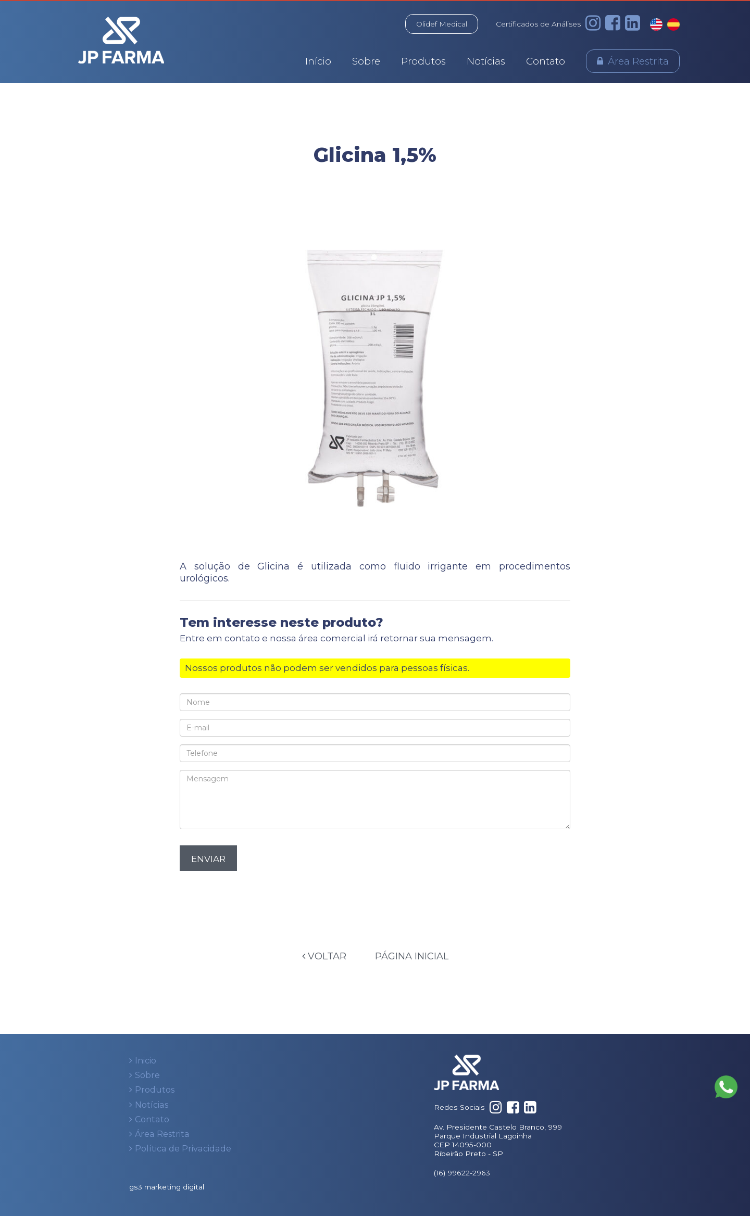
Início (318, 61)
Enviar (208, 859)
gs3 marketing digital (166, 1187)
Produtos (423, 61)
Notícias (486, 61)
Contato (545, 61)
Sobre (366, 61)
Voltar (324, 956)
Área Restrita (638, 61)
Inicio (145, 1061)
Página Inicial (411, 956)
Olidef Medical (441, 24)
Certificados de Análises (538, 24)
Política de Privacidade (183, 1149)
